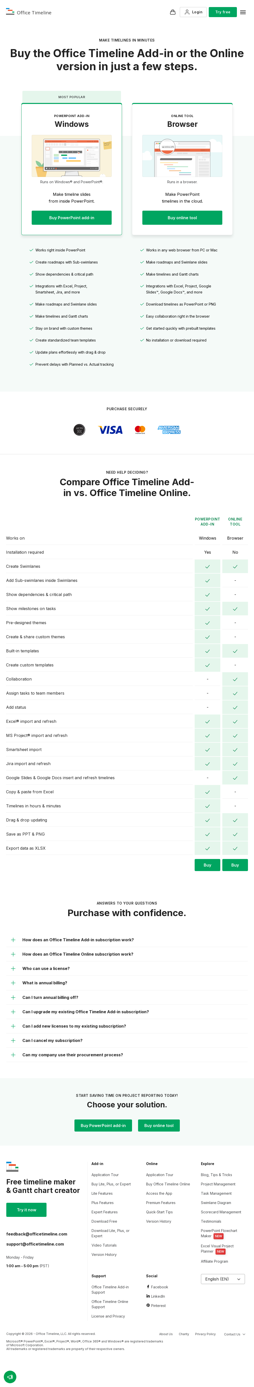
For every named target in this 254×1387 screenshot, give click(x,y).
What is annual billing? (38, 983)
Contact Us (234, 1334)
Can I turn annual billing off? (44, 997)
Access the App (159, 1193)
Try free (223, 12)
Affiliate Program (214, 1261)
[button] (10, 1377)
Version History (104, 1254)
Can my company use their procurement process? (66, 1055)
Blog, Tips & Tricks (216, 1175)
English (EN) (223, 1279)
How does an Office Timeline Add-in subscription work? (72, 940)
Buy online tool (182, 217)
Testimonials (211, 1221)
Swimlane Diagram (216, 1203)
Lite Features (102, 1193)
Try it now (26, 1209)
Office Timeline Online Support (110, 1304)
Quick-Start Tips (159, 1212)
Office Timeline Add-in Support (110, 1289)
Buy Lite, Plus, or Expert (111, 1184)
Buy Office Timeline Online (168, 1184)
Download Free (104, 1221)
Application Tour (105, 1175)
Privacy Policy (205, 1334)
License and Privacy (108, 1316)
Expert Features (105, 1212)
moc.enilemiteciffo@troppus (35, 1244)
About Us (166, 1334)
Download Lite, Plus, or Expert (111, 1233)
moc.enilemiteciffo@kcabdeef (36, 1233)
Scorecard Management (221, 1212)
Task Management (216, 1193)
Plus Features (103, 1203)
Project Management (218, 1184)
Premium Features (161, 1203)
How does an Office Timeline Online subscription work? (71, 954)
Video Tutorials (104, 1245)
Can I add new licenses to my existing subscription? (68, 1026)
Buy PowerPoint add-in (71, 217)
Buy (207, 865)
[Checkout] (173, 12)
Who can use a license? (40, 968)
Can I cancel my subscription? (46, 1040)
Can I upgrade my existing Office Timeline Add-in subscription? (79, 1012)
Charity (184, 1334)
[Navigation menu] (243, 12)
